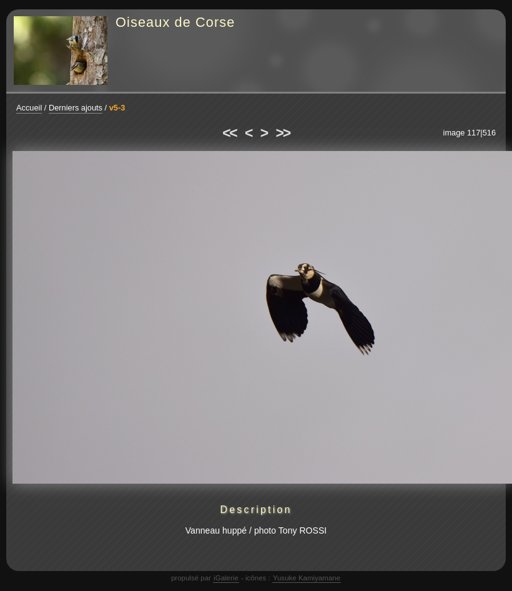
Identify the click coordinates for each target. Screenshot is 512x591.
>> (283, 133)
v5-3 (117, 107)
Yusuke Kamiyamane (306, 578)
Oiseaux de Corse (175, 22)
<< (229, 133)
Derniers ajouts (75, 107)
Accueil (29, 107)
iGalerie (226, 578)
